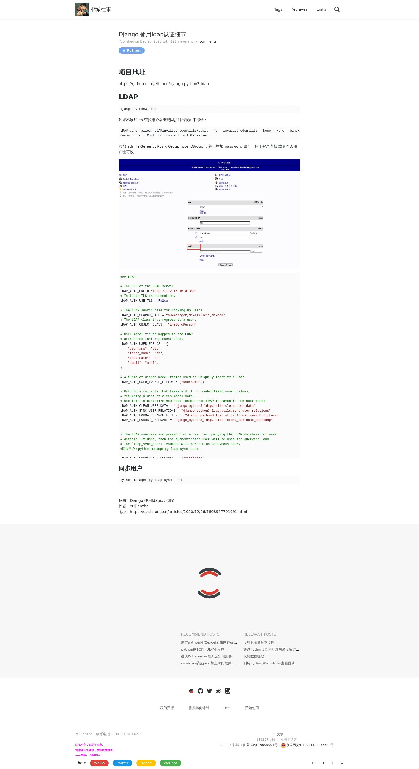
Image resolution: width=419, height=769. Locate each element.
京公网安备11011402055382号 (310, 745)
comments (205, 41)
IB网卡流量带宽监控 (259, 642)
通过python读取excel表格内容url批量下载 (215, 642)
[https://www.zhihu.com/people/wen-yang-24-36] (227, 691)
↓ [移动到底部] (342, 763)
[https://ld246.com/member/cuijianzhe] (191, 691)
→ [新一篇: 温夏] (322, 763)
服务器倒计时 (199, 708)
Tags (278, 9)
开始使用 (252, 708)
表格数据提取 (253, 656)
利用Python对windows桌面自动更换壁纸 (276, 663)
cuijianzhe (139, 506)
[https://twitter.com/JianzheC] (209, 691)
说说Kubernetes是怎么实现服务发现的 (211, 656)
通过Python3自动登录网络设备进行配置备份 (278, 649)
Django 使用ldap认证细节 (152, 34)
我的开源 (167, 708)
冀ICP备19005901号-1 (263, 745)
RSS (227, 708)
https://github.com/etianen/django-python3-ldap (164, 84)
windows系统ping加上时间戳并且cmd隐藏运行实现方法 (225, 663)
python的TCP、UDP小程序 (202, 649)
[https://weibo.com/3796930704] (218, 691)
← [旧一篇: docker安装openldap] (313, 763)
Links (321, 9)
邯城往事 (100, 9)
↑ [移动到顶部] (332, 763)
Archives (300, 9)
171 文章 (277, 734)
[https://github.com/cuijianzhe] (200, 691)
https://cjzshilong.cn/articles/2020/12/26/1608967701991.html (188, 512)
